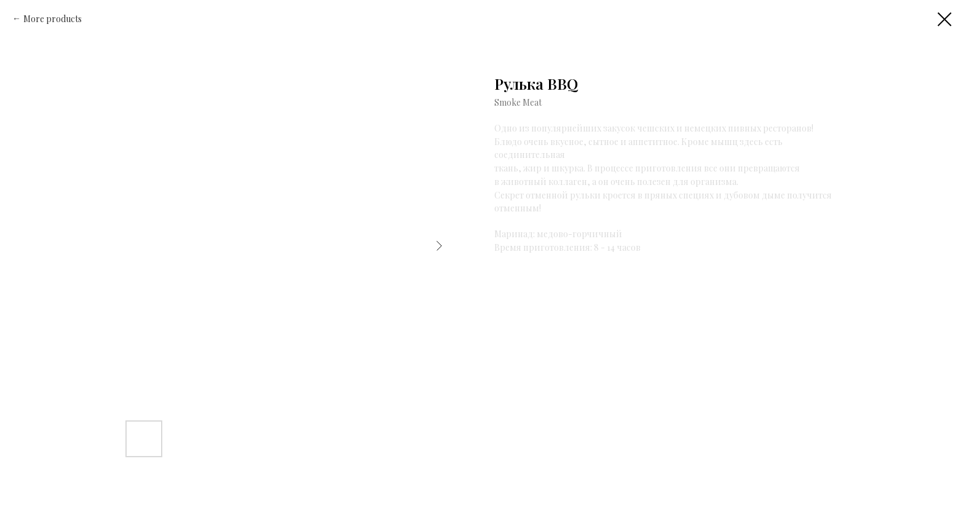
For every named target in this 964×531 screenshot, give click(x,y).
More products (52, 19)
